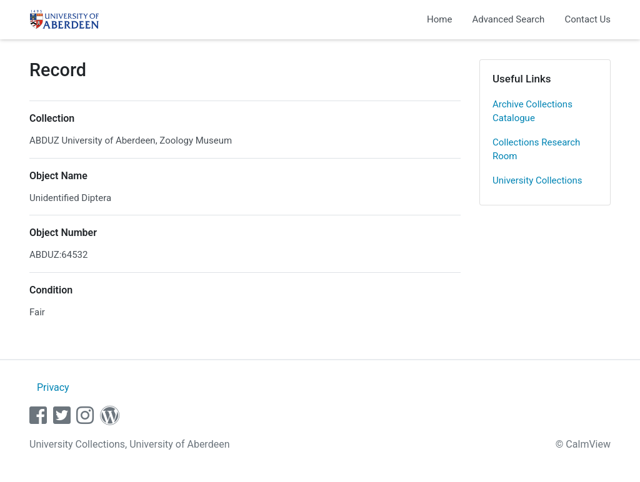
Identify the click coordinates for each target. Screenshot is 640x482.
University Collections (537, 180)
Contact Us (587, 19)
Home (439, 19)
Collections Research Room (536, 149)
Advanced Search (508, 19)
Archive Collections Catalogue (532, 111)
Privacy (53, 387)
